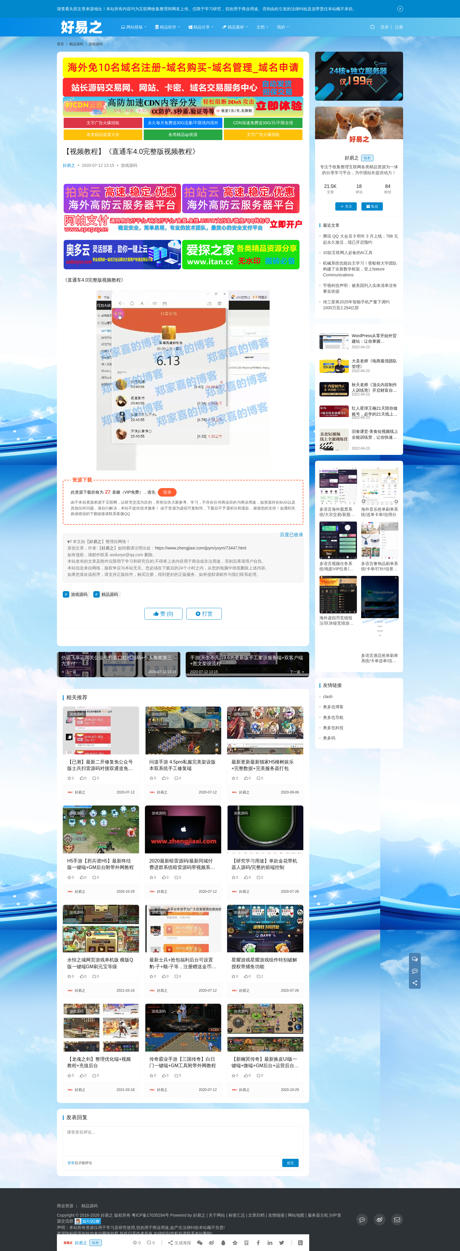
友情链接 (276, 1215)
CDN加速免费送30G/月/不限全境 (263, 122)
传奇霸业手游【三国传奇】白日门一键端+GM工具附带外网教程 (182, 1062)
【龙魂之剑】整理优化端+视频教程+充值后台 (99, 1062)
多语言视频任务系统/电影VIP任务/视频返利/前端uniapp (336, 566)
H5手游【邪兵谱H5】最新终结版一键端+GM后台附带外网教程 (100, 864)
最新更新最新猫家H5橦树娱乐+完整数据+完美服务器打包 (262, 765)
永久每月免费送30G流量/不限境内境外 (183, 122)
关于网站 (217, 1215)
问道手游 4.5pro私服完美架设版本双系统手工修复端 (182, 765)
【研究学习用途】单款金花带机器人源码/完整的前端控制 (264, 864)
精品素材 (233, 27)
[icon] (362, 1219)
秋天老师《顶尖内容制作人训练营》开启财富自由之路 (374, 390)
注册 (399, 27)
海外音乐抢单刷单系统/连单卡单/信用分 (379, 512)
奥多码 (329, 738)
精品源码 (110, 594)
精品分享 (199, 27)
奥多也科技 (333, 727)
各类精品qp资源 (183, 134)
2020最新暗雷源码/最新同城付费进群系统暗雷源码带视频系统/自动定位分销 (182, 864)
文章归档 (256, 1215)
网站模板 (132, 27)
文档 (260, 27)
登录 (384, 27)
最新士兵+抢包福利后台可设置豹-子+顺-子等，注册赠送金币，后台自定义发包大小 (182, 963)
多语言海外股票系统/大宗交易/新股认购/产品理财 (337, 512)
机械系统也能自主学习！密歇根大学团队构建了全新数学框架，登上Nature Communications (360, 269)
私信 (372, 206)
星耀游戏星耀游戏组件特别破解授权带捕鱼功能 (264, 963)
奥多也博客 (333, 706)
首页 (60, 44)
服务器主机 (318, 1215)
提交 (290, 1163)
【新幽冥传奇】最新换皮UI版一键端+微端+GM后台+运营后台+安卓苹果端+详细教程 (264, 1063)
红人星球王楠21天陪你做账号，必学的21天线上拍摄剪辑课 (375, 414)
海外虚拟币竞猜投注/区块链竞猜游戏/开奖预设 (337, 621)
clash (328, 696)
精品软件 (165, 27)
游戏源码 (129, 165)
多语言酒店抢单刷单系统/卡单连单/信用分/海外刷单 (379, 658)
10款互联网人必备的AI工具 (348, 252)
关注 (346, 206)
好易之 (69, 165)
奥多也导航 (333, 717)
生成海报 (179, 1242)
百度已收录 (291, 534)
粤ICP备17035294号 (150, 1215)
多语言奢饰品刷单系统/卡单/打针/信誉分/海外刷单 (380, 566)
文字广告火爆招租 (103, 122)
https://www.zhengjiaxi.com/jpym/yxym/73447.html (200, 548)
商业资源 (65, 1205)
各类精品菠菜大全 (103, 134)
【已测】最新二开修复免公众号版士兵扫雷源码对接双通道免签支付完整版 (100, 765)
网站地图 (296, 1215)
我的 (281, 27)
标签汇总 (237, 1215)
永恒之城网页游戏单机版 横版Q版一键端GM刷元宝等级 (100, 963)
